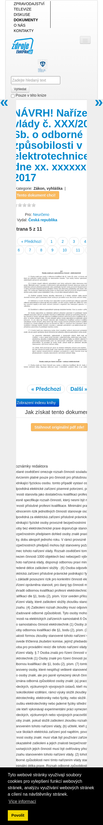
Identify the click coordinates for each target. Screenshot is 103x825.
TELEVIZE (22, 9)
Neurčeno (41, 214)
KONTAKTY (24, 31)
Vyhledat (20, 89)
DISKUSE (22, 14)
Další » (78, 389)
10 (65, 250)
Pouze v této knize (28, 95)
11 (78, 250)
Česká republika (42, 220)
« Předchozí (31, 241)
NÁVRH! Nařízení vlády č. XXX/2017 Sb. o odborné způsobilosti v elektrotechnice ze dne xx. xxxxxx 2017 (58, 145)
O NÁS (20, 25)
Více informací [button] (22, 801)
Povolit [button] (17, 815)
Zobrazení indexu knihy (36, 403)
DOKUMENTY (26, 20)
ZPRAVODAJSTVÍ (29, 4)
